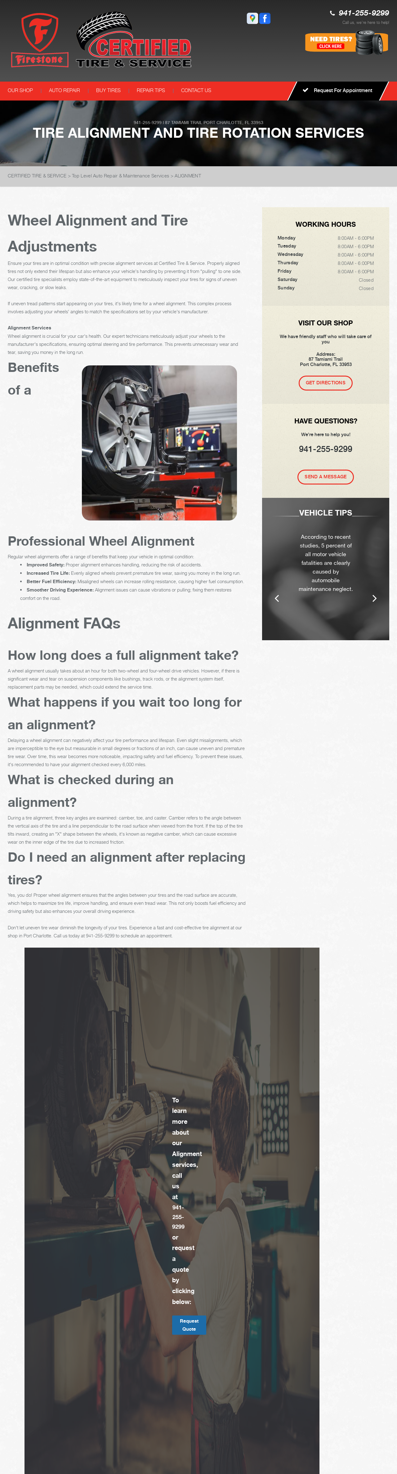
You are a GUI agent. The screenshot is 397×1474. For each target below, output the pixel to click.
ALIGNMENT (188, 175)
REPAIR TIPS (151, 90)
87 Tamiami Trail (183, 122)
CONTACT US (196, 90)
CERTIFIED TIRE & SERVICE (37, 175)
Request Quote (189, 1325)
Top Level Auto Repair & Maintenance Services (120, 175)
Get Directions (326, 383)
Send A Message (325, 477)
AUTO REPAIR (64, 90)
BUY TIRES (108, 90)
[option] (325, 569)
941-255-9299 (364, 13)
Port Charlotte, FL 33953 (233, 122)
